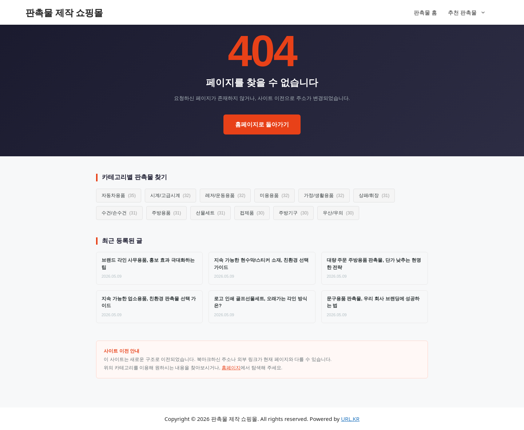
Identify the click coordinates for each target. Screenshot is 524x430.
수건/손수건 (119, 213)
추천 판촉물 (470, 12)
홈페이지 (231, 367)
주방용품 (166, 213)
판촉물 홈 (425, 12)
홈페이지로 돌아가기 (262, 124)
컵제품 (252, 213)
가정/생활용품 (324, 195)
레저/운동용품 (225, 195)
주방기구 (293, 213)
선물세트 (210, 213)
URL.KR (350, 418)
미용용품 (274, 195)
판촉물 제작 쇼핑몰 (64, 12)
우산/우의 (338, 213)
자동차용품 (119, 195)
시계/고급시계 (170, 195)
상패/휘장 (374, 195)
